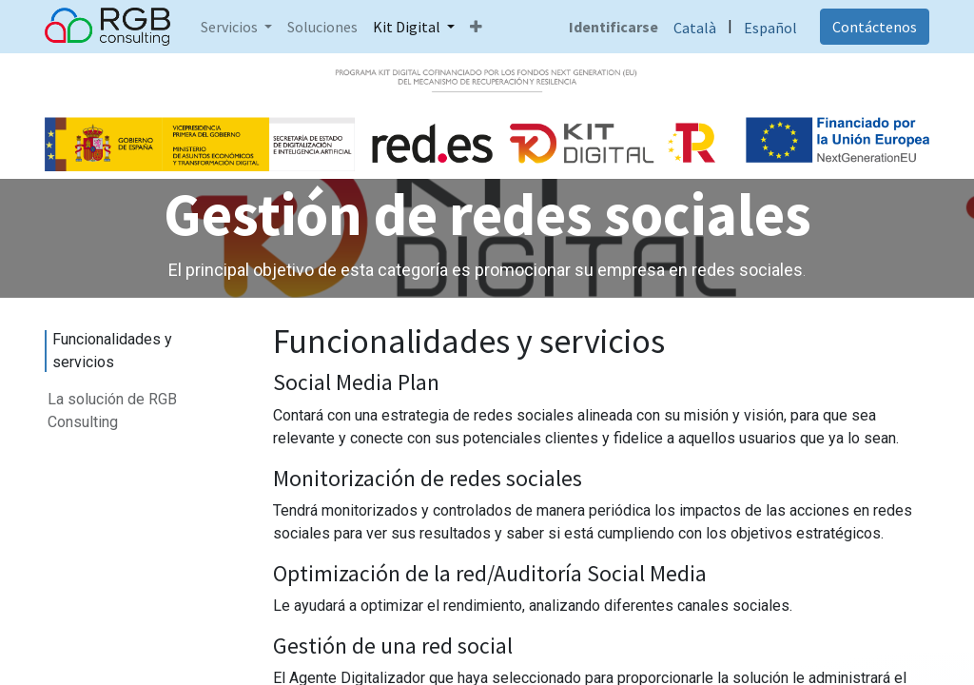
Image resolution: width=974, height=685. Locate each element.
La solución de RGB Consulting (112, 410)
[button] (476, 27)
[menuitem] (322, 27)
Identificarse (613, 26)
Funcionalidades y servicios (112, 350)
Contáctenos (874, 26)
